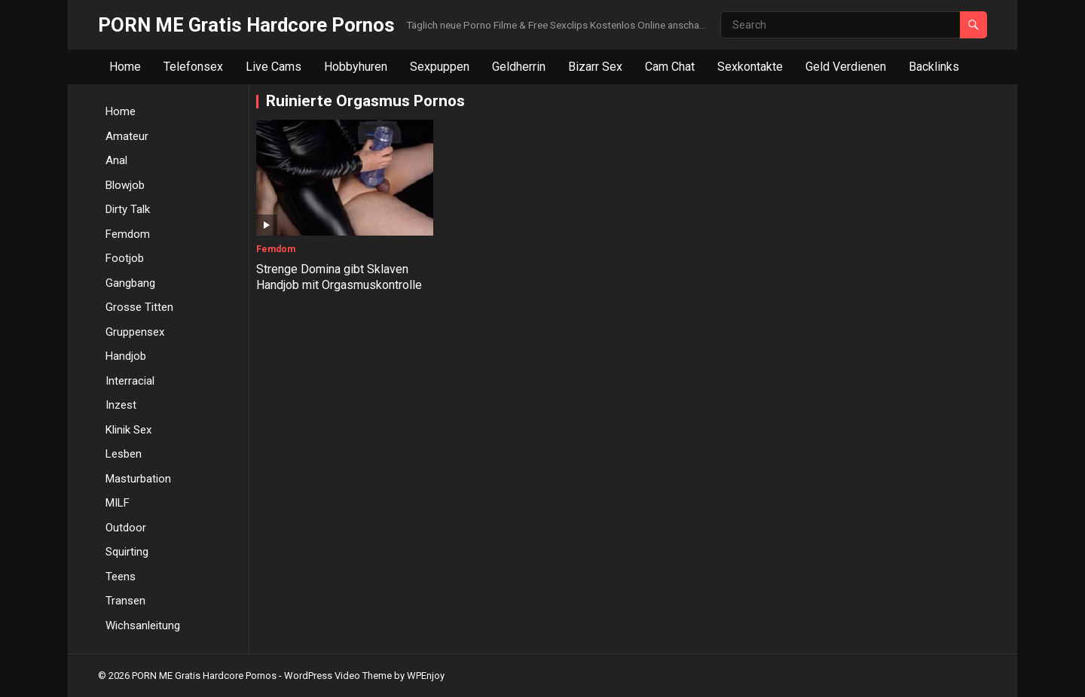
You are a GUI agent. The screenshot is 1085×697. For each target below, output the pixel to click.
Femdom (127, 234)
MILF (117, 503)
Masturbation (138, 478)
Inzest (120, 405)
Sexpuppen (439, 66)
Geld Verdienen (845, 66)
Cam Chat (670, 66)
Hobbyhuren (355, 66)
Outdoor (125, 527)
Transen (125, 600)
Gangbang (130, 283)
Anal (116, 160)
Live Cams (273, 66)
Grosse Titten (139, 307)
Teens (120, 576)
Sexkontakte (750, 66)
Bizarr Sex (595, 66)
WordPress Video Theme (338, 675)
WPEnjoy (426, 675)
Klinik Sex (128, 430)
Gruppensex (134, 332)
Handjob (125, 356)
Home (125, 66)
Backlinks (934, 66)
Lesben (123, 454)
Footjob (124, 258)
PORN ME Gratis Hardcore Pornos (246, 25)
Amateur (126, 136)
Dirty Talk (127, 209)
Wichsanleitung (142, 625)
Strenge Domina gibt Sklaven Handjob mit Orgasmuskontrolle (339, 277)
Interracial (129, 381)
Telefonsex (193, 66)
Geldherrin (519, 66)
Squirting (126, 552)
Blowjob (125, 185)
